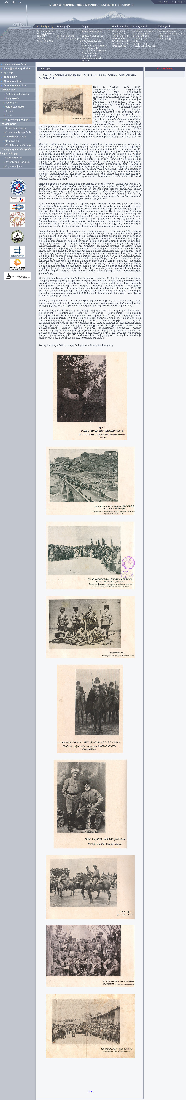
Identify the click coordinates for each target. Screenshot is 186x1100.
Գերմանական (120, 36)
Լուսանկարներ (66, 36)
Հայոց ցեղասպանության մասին (90, 41)
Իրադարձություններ (15, 64)
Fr (184, 2)
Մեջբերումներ (139, 43)
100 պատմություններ (94, 51)
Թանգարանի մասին (17, 94)
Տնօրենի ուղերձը (41, 37)
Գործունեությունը (15, 128)
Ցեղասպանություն (92, 36)
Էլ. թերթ (8, 73)
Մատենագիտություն (143, 31)
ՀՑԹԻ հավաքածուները (18, 145)
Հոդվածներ (10, 77)
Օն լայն (10, 111)
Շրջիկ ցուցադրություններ (17, 115)
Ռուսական (118, 38)
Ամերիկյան (118, 31)
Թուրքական (119, 46)
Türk (172, 2)
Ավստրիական (120, 43)
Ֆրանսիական (120, 41)
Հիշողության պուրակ (17, 162)
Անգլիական (119, 33)
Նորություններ (45, 31)
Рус (178, 2)
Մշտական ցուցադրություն (14, 103)
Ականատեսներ (140, 36)
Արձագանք (164, 38)
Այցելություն (12, 98)
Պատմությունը (13, 158)
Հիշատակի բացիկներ (19, 119)
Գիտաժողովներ (13, 81)
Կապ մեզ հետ (45, 41)
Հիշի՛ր (85, 60)
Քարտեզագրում (91, 53)
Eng (159, 2)
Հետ (90, 1091)
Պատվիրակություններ (17, 68)
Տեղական (163, 36)
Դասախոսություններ (143, 46)
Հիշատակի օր (13, 166)
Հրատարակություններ (18, 132)
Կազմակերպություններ (171, 33)
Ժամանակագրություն (94, 46)
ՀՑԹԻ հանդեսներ (16, 136)
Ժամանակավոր (14, 107)
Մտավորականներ (68, 38)
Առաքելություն (45, 33)
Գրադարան (12, 141)
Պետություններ (167, 31)
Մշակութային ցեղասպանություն (91, 56)
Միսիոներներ (139, 38)
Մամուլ (135, 41)
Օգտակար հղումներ (15, 85)
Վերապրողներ (139, 33)
